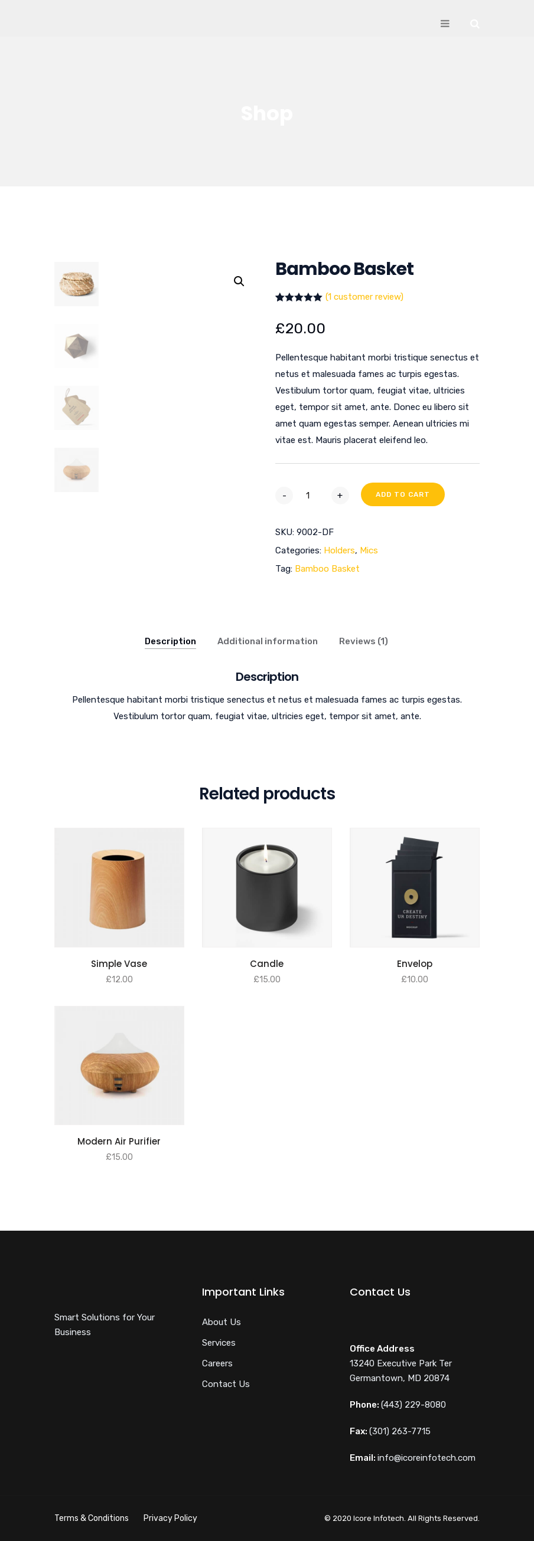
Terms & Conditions (91, 1518)
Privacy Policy (170, 1518)
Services (219, 1342)
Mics (369, 550)
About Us (221, 1322)
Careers (217, 1363)
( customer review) (364, 296)
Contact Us (226, 1384)
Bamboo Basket (327, 568)
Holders (339, 550)
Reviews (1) (363, 641)
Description (170, 641)
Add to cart (403, 494)
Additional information (267, 641)
